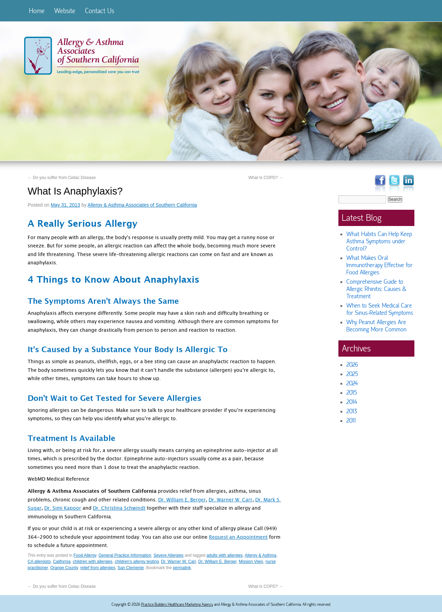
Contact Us (99, 11)
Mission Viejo (251, 561)
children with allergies (93, 561)
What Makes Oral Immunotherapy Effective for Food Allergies (379, 265)
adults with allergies (224, 555)
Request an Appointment (238, 538)
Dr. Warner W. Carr (230, 500)
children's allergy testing (137, 561)
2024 (352, 383)
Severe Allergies (169, 555)
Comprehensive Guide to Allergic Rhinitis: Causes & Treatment (376, 289)
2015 (351, 392)
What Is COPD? (265, 177)
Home (37, 11)
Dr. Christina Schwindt (119, 509)
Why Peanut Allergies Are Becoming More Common (376, 326)
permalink (182, 567)
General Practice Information (124, 555)
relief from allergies (97, 567)
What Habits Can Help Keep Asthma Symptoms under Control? (379, 241)
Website (64, 11)
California (61, 561)
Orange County (64, 567)
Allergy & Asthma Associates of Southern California (142, 205)
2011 (351, 420)
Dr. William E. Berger (182, 500)
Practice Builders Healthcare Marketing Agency (177, 604)
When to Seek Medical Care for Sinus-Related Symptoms (379, 309)
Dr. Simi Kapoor (62, 509)
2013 (351, 411)
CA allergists (39, 561)
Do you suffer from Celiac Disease (62, 177)
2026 (352, 364)
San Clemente (131, 567)
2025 (352, 374)
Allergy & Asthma (260, 555)
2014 (351, 402)
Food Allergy (85, 555)
